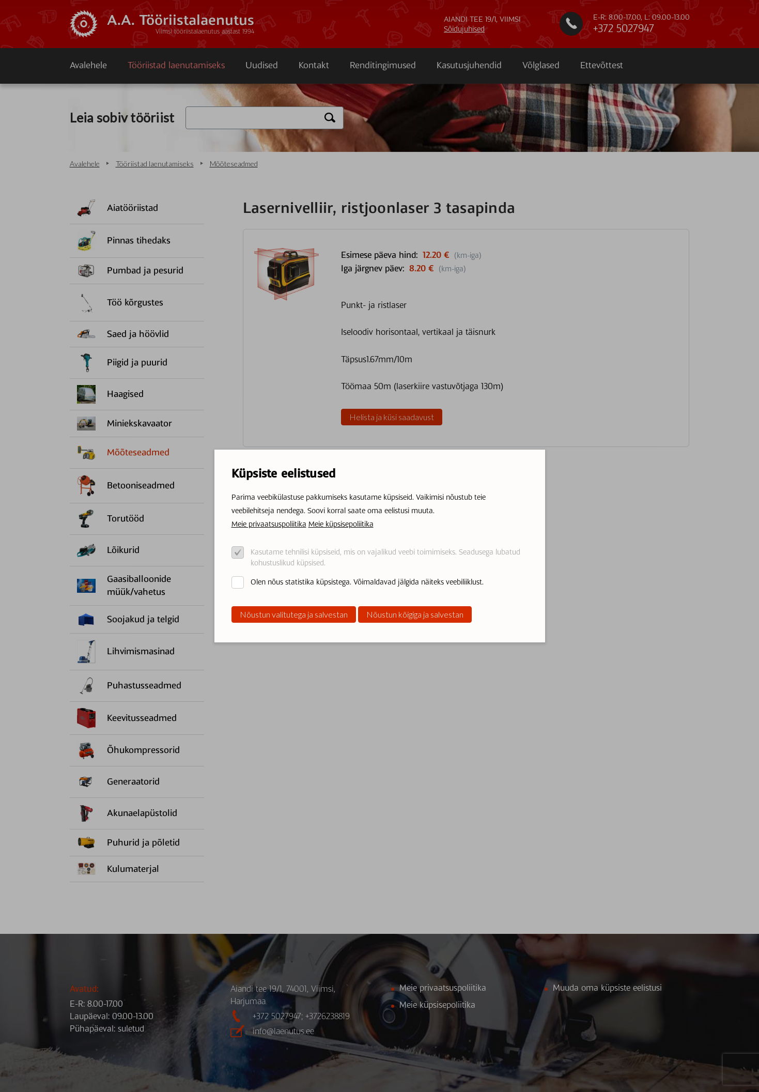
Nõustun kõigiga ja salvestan (414, 614)
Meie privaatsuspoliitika (268, 524)
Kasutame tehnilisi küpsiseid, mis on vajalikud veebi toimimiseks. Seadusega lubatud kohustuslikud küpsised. (385, 557)
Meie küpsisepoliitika (341, 524)
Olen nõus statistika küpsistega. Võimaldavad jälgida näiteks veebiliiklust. (367, 582)
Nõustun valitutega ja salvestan (294, 614)
